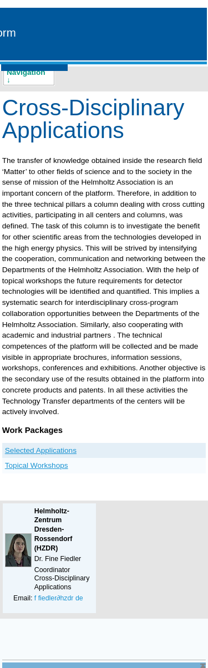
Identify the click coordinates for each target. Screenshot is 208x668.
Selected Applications (41, 450)
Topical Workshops (36, 465)
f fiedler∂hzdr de (58, 598)
